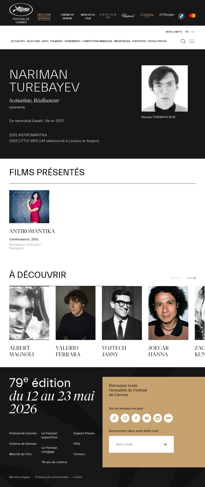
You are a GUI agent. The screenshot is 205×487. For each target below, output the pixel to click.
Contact (79, 454)
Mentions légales (19, 477)
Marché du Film (20, 454)
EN (192, 31)
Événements (73, 41)
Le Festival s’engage (49, 450)
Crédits (77, 477)
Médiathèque (122, 41)
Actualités (18, 41)
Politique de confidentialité (51, 477)
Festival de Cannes (23, 433)
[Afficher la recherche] (183, 41)
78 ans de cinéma (54, 462)
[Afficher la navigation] (191, 41)
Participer (139, 41)
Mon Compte (174, 31)
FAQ (76, 444)
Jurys (45, 41)
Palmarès (56, 41)
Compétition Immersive (97, 41)
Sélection (33, 41)
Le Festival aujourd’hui (49, 435)
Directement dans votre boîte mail (133, 431)
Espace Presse (157, 41)
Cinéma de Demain (23, 444)
